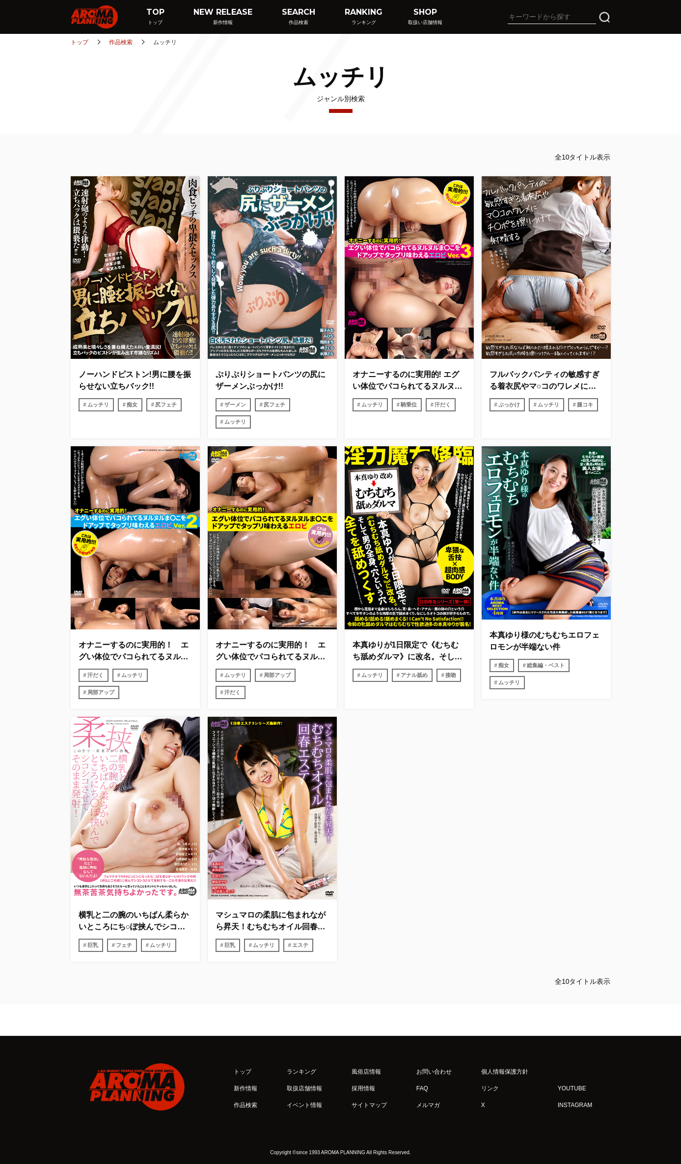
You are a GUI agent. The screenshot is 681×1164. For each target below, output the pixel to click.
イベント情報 (304, 1105)
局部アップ (100, 692)
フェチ (124, 945)
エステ (300, 945)
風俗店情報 (366, 1071)
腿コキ (585, 404)
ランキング (301, 1071)
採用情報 (363, 1088)
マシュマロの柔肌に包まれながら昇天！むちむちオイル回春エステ (271, 922)
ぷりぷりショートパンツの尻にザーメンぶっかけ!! (271, 380)
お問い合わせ (434, 1071)
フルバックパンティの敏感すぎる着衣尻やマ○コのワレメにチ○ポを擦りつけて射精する (545, 381)
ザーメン (235, 404)
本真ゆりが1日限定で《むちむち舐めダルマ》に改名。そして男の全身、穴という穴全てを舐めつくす (408, 652)
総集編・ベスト (546, 665)
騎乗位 (409, 404)
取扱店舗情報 (304, 1088)
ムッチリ (98, 404)
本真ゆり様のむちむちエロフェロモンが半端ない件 (544, 641)
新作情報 (245, 1088)
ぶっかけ (509, 404)
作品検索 (121, 42)
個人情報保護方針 (504, 1071)
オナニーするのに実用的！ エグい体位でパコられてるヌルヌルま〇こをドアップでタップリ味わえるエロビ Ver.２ (134, 652)
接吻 (450, 675)
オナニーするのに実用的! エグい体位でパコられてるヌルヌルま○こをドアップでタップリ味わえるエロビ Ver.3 (408, 381)
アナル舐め (414, 675)
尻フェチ (166, 404)
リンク (490, 1088)
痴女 (132, 404)
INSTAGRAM (575, 1105)
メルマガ (428, 1105)
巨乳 (92, 945)
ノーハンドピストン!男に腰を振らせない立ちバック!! (135, 380)
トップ (79, 42)
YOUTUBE (572, 1088)
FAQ (422, 1088)
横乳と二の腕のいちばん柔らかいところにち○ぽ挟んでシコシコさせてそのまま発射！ (134, 922)
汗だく (443, 404)
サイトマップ (369, 1105)
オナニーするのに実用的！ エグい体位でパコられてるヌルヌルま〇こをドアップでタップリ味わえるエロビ (271, 652)
